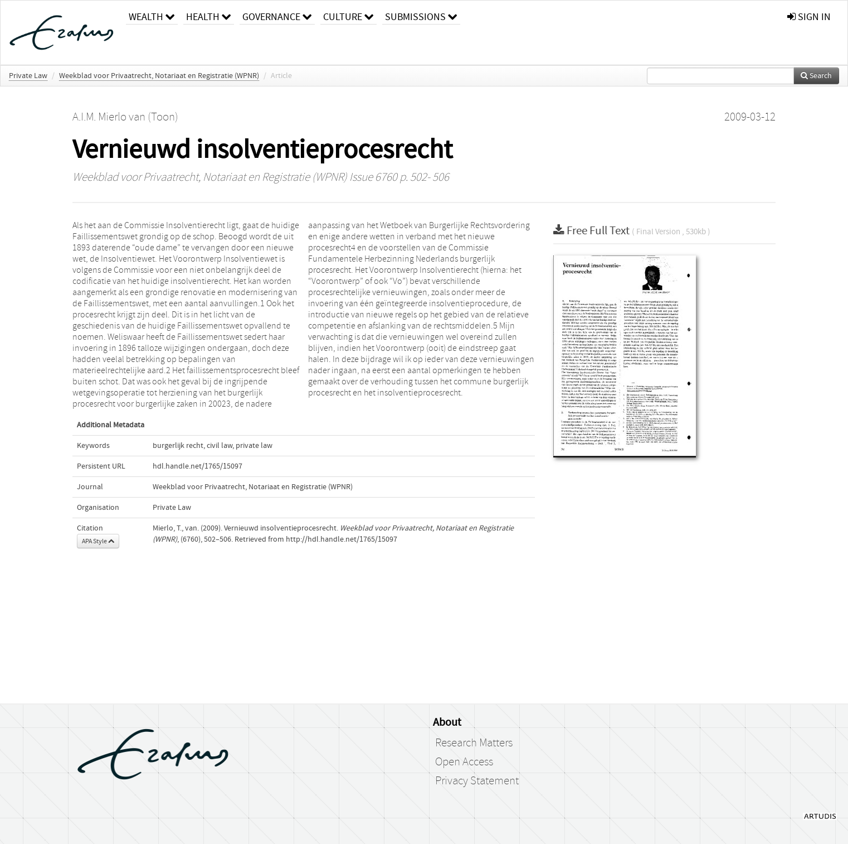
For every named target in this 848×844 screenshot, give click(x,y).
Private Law (28, 75)
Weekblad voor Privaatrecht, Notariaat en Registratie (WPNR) (159, 75)
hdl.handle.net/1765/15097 (197, 466)
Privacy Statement (477, 781)
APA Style (98, 541)
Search (816, 75)
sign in (809, 17)
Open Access (464, 762)
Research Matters (474, 743)
